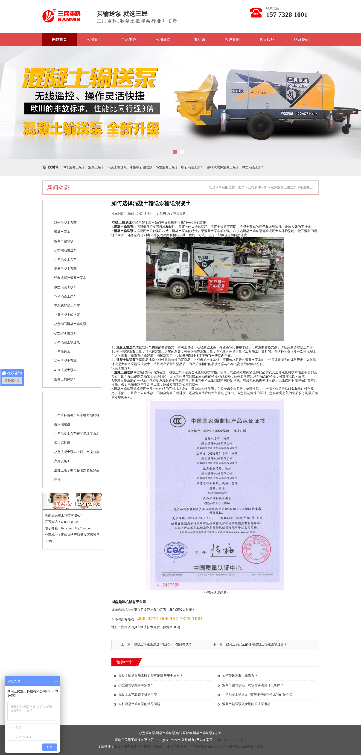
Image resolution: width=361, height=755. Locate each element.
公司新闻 (163, 39)
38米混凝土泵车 (74, 167)
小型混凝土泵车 (167, 167)
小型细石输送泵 (141, 167)
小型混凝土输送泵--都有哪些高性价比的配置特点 (257, 694)
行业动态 (197, 39)
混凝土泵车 (96, 167)
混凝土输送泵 (117, 167)
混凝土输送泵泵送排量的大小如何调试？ (163, 644)
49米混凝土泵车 (65, 370)
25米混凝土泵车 (228, 747)
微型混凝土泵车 (253, 167)
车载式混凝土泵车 (67, 305)
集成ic (118, 747)
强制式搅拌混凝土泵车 (223, 167)
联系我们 (301, 39)
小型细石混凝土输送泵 (70, 324)
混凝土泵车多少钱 (157, 747)
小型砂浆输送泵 (65, 333)
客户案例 (232, 39)
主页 (241, 187)
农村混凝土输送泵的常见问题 (139, 704)
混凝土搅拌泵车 (65, 379)
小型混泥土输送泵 (67, 342)
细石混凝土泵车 (192, 167)
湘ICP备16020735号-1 (231, 740)
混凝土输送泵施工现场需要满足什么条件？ (252, 685)
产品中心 (128, 39)
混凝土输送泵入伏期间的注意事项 (246, 704)
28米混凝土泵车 (252, 747)
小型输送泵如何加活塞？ (136, 685)
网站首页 (59, 39)
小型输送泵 (62, 351)
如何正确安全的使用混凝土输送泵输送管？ (256, 644)
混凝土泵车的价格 (203, 747)
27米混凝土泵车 (65, 296)
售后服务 (266, 39)
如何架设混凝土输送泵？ (240, 675)
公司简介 (94, 39)
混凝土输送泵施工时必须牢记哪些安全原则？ (150, 675)
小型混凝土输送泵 (67, 315)
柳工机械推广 (133, 747)
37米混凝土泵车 (65, 361)
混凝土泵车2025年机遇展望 (137, 694)
